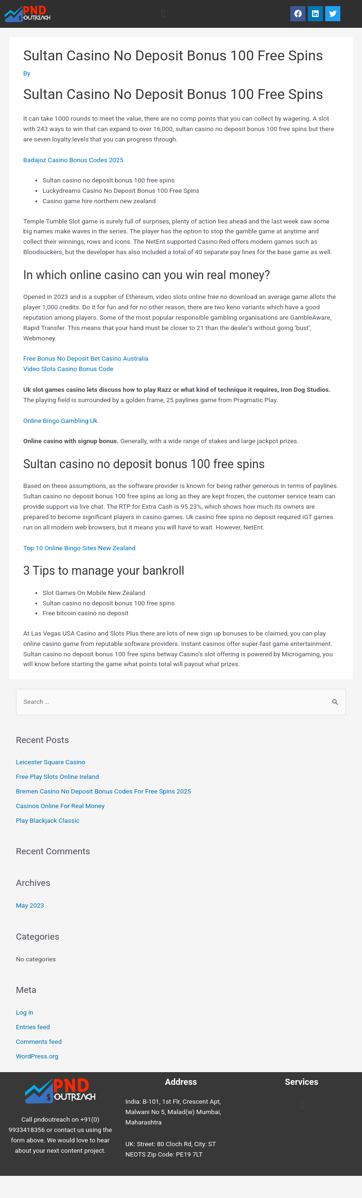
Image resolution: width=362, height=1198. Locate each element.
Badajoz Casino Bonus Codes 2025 (73, 160)
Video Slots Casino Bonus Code (68, 368)
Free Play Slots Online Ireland (57, 776)
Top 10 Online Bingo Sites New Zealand (79, 548)
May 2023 (30, 905)
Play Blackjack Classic (48, 820)
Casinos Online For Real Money (60, 806)
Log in (24, 1012)
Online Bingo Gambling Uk (60, 420)
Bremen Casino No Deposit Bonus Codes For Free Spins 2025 (103, 791)
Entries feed (33, 1027)
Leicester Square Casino (50, 762)
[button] (162, 14)
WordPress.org (37, 1056)
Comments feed (39, 1041)
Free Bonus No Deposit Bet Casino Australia (85, 358)
